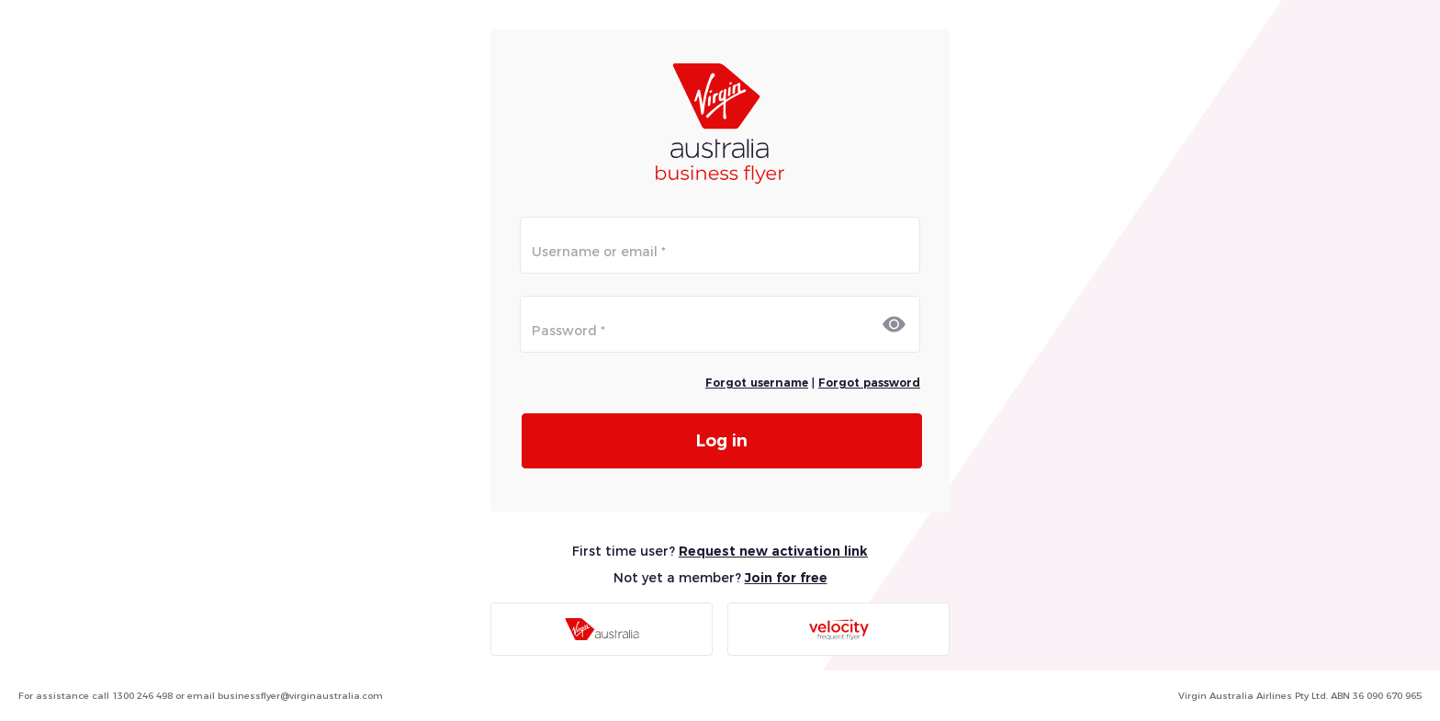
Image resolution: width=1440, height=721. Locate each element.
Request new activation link (773, 551)
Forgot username (756, 382)
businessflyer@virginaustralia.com (300, 696)
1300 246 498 (142, 696)
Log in (722, 440)
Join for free (786, 577)
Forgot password (869, 382)
